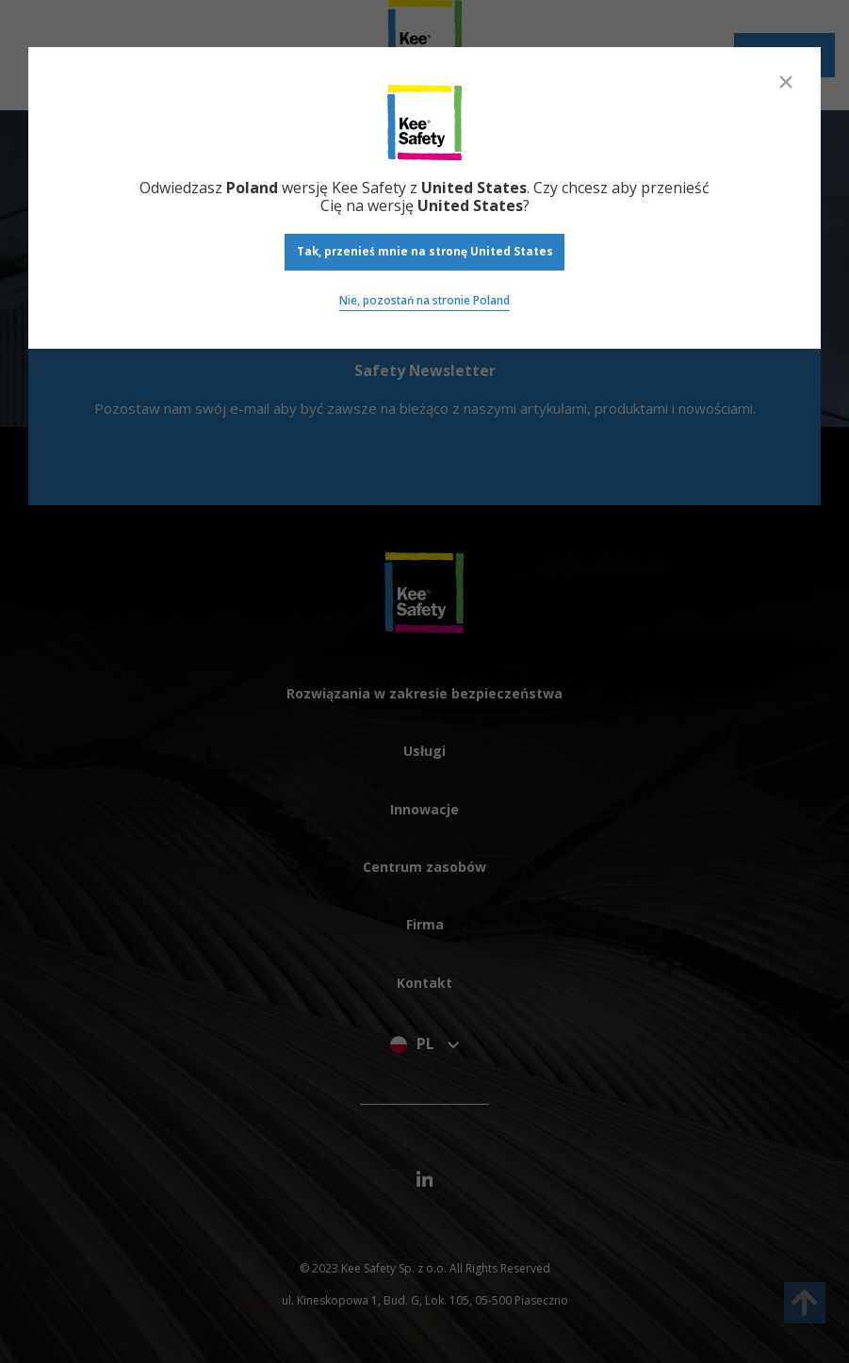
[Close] (786, 82)
